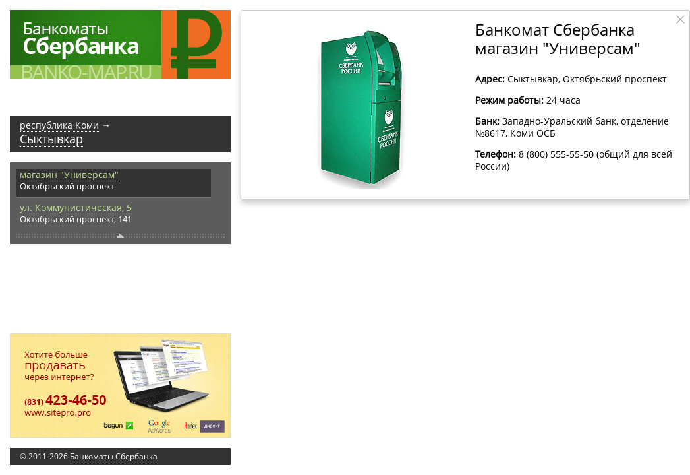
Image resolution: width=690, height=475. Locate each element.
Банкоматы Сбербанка (114, 456)
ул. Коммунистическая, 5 (76, 207)
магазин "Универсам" (69, 174)
